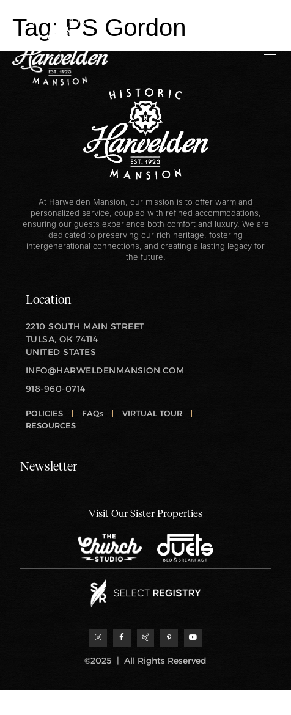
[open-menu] (270, 51)
